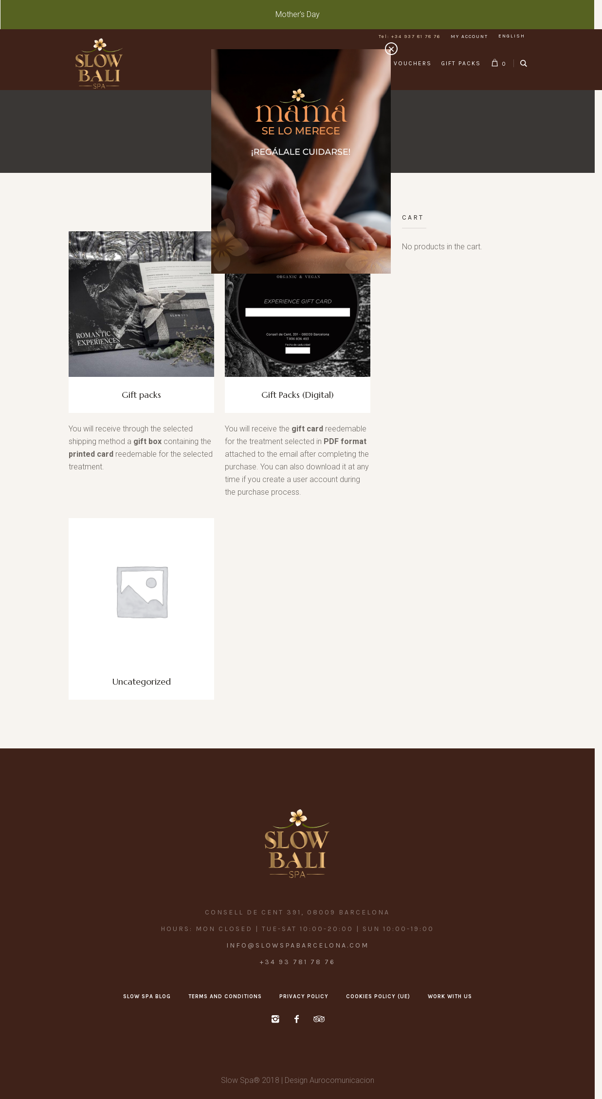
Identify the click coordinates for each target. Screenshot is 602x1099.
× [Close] (391, 48)
